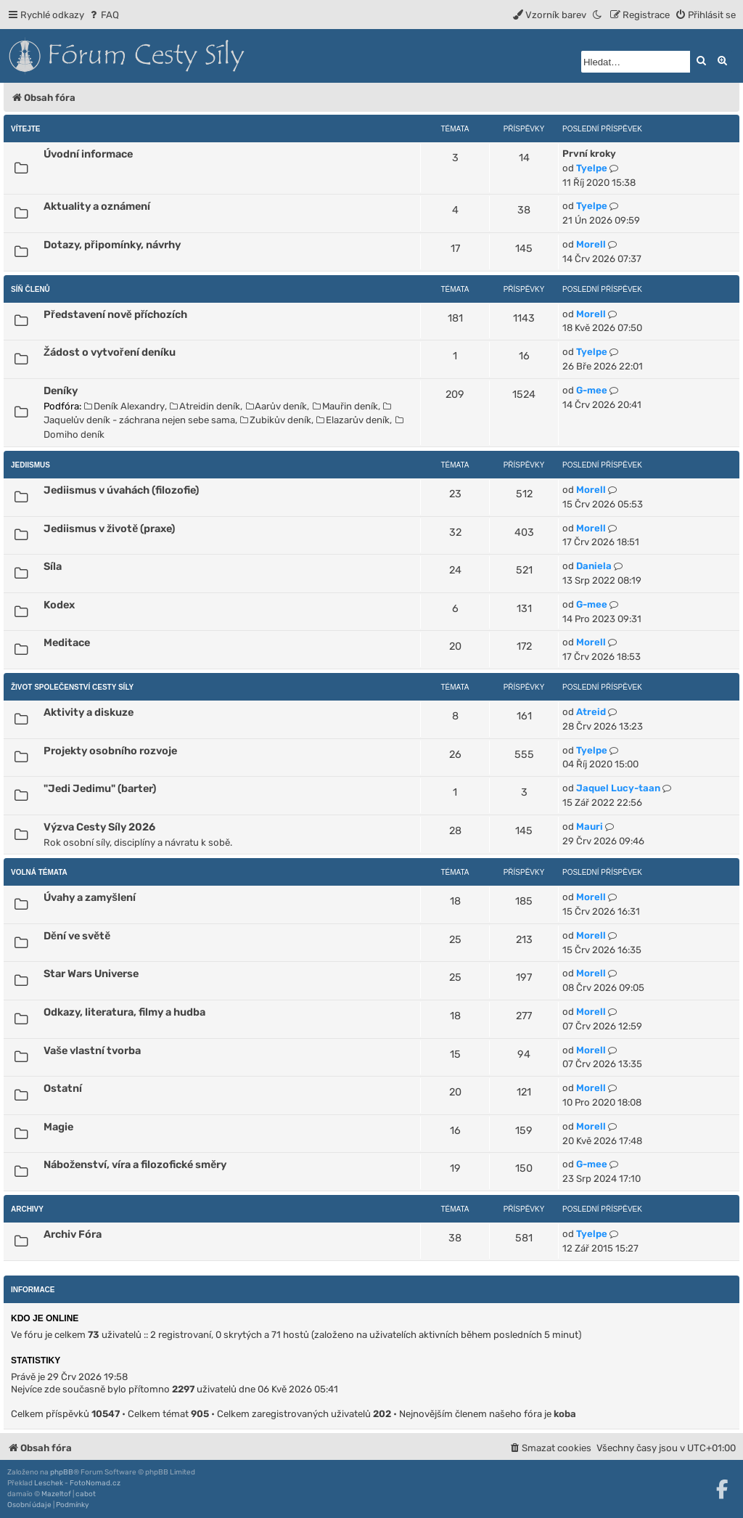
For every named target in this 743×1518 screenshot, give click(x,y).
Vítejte (26, 129)
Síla (53, 566)
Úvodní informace (88, 153)
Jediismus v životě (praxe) (109, 528)
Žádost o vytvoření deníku (110, 352)
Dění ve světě (77, 935)
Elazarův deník (353, 420)
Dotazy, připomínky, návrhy (112, 244)
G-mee (591, 390)
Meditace (67, 642)
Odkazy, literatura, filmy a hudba (124, 1012)
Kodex (59, 604)
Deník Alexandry (124, 406)
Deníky (61, 390)
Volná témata (39, 872)
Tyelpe (591, 168)
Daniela (594, 565)
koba (565, 1413)
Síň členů (30, 289)
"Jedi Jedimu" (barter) (100, 788)
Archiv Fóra (73, 1234)
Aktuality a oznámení (97, 206)
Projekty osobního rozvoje (110, 750)
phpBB (61, 1472)
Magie (58, 1126)
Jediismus (30, 465)
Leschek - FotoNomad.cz (77, 1483)
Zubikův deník (275, 420)
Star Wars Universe (91, 973)
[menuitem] (103, 14)
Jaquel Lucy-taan (618, 788)
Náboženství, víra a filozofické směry (135, 1164)
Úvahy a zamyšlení (90, 897)
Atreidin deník (205, 406)
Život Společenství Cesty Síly (72, 687)
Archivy (27, 1209)
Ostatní (63, 1088)
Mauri (589, 826)
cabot (85, 1494)
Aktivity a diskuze (89, 712)
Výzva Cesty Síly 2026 (99, 826)
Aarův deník (277, 406)
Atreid (591, 711)
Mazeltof (56, 1494)
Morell (591, 244)
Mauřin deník (345, 406)
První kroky (589, 153)
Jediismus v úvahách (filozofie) (121, 490)
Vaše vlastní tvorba (92, 1050)
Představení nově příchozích (115, 314)
